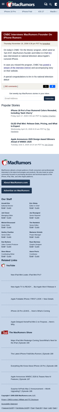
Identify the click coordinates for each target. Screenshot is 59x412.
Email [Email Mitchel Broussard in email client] (3, 227)
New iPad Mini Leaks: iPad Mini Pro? (26, 275)
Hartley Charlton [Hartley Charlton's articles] (7, 232)
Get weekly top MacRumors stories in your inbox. (29, 93)
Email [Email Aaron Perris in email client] (31, 256)
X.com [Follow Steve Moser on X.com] (9, 256)
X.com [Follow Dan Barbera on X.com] (9, 246)
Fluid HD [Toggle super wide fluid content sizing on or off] (39, 408)
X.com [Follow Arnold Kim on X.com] (9, 208)
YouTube (10, 265)
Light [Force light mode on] (50, 408)
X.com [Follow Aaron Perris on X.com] (37, 256)
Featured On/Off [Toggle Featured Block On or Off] (8, 408)
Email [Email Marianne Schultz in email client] (31, 237)
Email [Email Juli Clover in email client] (3, 217)
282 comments (11, 86)
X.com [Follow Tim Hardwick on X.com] (37, 227)
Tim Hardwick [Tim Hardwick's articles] (35, 222)
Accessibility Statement (9, 404)
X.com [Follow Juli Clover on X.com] (9, 217)
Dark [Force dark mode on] (54, 408)
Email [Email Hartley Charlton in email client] (3, 237)
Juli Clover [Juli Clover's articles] (5, 213)
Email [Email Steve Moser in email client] (3, 256)
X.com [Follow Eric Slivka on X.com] (37, 208)
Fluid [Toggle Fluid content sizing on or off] (32, 408)
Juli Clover (48, 145)
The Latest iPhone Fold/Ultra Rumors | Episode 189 (32, 354)
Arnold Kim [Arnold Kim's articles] (5, 203)
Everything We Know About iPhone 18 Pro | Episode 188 (34, 366)
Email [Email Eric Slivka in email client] (31, 208)
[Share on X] (46, 86)
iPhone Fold (27, 11)
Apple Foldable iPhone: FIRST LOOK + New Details (32, 299)
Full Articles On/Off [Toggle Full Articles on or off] (22, 408)
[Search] (51, 4)
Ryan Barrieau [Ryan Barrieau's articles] (35, 242)
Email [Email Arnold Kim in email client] (3, 208)
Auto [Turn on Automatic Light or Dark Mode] (45, 408)
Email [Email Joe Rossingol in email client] (31, 217)
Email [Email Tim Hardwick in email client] (31, 227)
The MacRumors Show (20, 332)
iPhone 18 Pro (10, 11)
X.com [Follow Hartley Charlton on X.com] (9, 237)
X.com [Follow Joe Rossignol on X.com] (37, 217)
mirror (27, 68)
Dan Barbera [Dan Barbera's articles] (6, 242)
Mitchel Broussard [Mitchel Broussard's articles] (8, 222)
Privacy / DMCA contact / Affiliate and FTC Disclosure (19, 399)
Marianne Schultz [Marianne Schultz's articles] (36, 232)
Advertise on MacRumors (17, 190)
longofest (46, 43)
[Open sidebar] (56, 5)
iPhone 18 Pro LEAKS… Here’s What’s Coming (30, 311)
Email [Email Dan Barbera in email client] (3, 246)
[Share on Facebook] (52, 86)
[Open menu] (3, 4)
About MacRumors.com (16, 182)
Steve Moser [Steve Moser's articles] (6, 251)
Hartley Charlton (49, 116)
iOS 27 (41, 11)
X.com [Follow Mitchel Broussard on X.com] (9, 227)
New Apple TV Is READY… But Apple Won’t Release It (33, 287)
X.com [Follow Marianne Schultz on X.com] (37, 237)
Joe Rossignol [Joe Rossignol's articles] (35, 213)
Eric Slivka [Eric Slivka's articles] (33, 203)
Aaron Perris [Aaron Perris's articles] (34, 251)
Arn (50, 53)
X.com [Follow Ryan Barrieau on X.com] (37, 246)
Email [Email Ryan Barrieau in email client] (31, 246)
